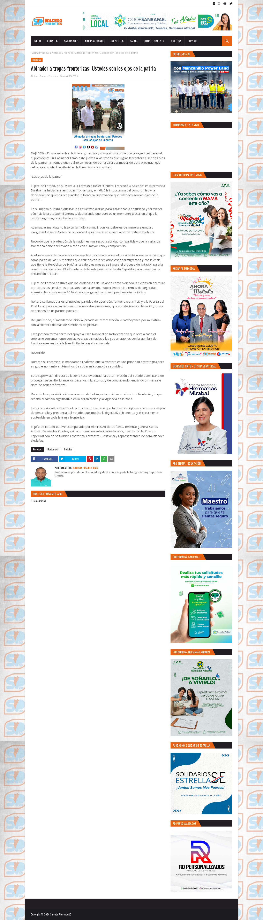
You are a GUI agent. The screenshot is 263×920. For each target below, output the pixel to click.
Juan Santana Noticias (46, 76)
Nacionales (53, 449)
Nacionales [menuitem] (71, 40)
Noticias (56, 53)
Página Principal (40, 53)
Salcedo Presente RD (60, 914)
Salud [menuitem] (134, 40)
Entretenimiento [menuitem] (154, 40)
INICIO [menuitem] (37, 40)
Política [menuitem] (176, 40)
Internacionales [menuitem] (94, 40)
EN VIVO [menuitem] (192, 40)
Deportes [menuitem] (117, 40)
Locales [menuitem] (52, 40)
